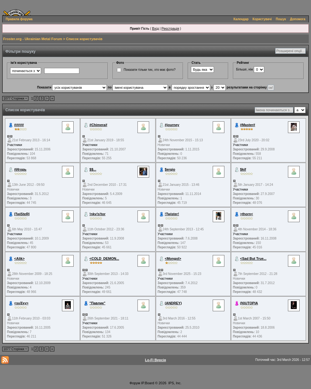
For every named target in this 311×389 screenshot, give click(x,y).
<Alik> (19, 258)
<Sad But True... (253, 258)
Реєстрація (170, 28)
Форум (135, 383)
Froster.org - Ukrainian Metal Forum (32, 39)
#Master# (247, 125)
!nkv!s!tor (97, 214)
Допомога (297, 19)
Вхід (155, 28)
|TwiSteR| (22, 214)
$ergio (170, 169)
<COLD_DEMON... (104, 258)
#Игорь (20, 169)
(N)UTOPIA (249, 303)
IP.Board (147, 383)
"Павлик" (97, 303)
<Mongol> (173, 258)
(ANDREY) (173, 303)
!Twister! (172, 214)
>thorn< (246, 214)
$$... (92, 169)
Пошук (281, 19)
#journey (172, 125)
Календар (241, 19)
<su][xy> (21, 303)
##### (19, 125)
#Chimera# (98, 125)
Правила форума (19, 19)
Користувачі (262, 19)
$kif (243, 169)
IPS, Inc (174, 383)
